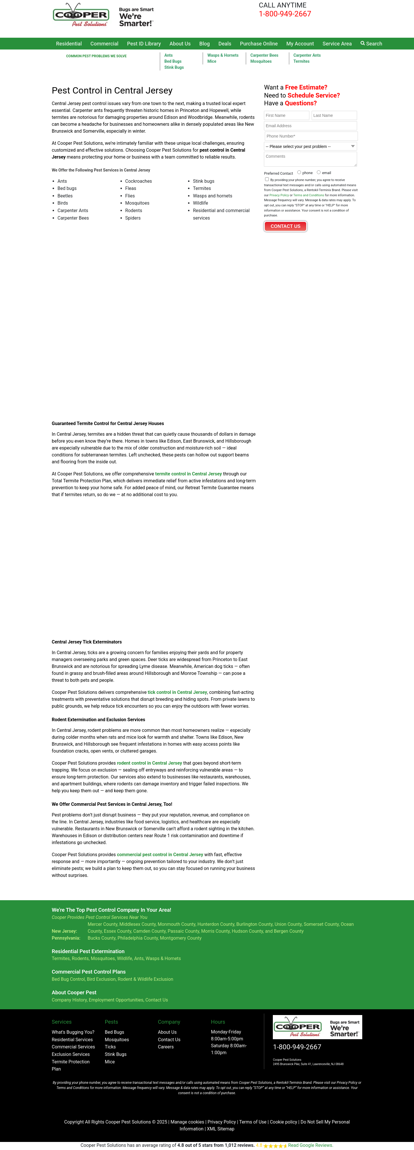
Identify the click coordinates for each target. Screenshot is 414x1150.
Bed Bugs (173, 61)
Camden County (149, 931)
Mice (211, 61)
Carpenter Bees (264, 55)
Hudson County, (248, 931)
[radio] (304, 172)
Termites (302, 61)
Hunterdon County (216, 924)
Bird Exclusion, (101, 979)
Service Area (337, 44)
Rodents (80, 958)
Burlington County (254, 924)
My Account (300, 44)
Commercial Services (73, 1047)
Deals (224, 44)
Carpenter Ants (307, 55)
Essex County (117, 931)
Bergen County (289, 931)
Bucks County (102, 938)
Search (371, 44)
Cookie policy (283, 1122)
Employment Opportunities (116, 1000)
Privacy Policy (279, 195)
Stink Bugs (116, 1054)
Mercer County (102, 924)
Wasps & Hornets (222, 55)
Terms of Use (253, 1122)
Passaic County (183, 931)
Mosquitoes (261, 61)
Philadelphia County (138, 938)
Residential (69, 44)
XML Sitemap (220, 1129)
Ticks (110, 1047)
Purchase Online (259, 44)
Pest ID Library (144, 44)
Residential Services (72, 1039)
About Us (180, 44)
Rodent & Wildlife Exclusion (145, 979)
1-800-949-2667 (297, 1047)
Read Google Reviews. (310, 1145)
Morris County (215, 931)
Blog (204, 44)
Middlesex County (137, 924)
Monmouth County (176, 924)
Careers (166, 1047)
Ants (168, 55)
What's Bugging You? (73, 1032)
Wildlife (124, 958)
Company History (69, 1000)
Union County (288, 924)
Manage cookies (187, 1122)
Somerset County (321, 924)
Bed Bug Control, (69, 979)
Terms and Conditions (308, 195)
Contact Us (156, 1000)
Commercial (104, 44)
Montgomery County (181, 938)
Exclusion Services (71, 1054)
